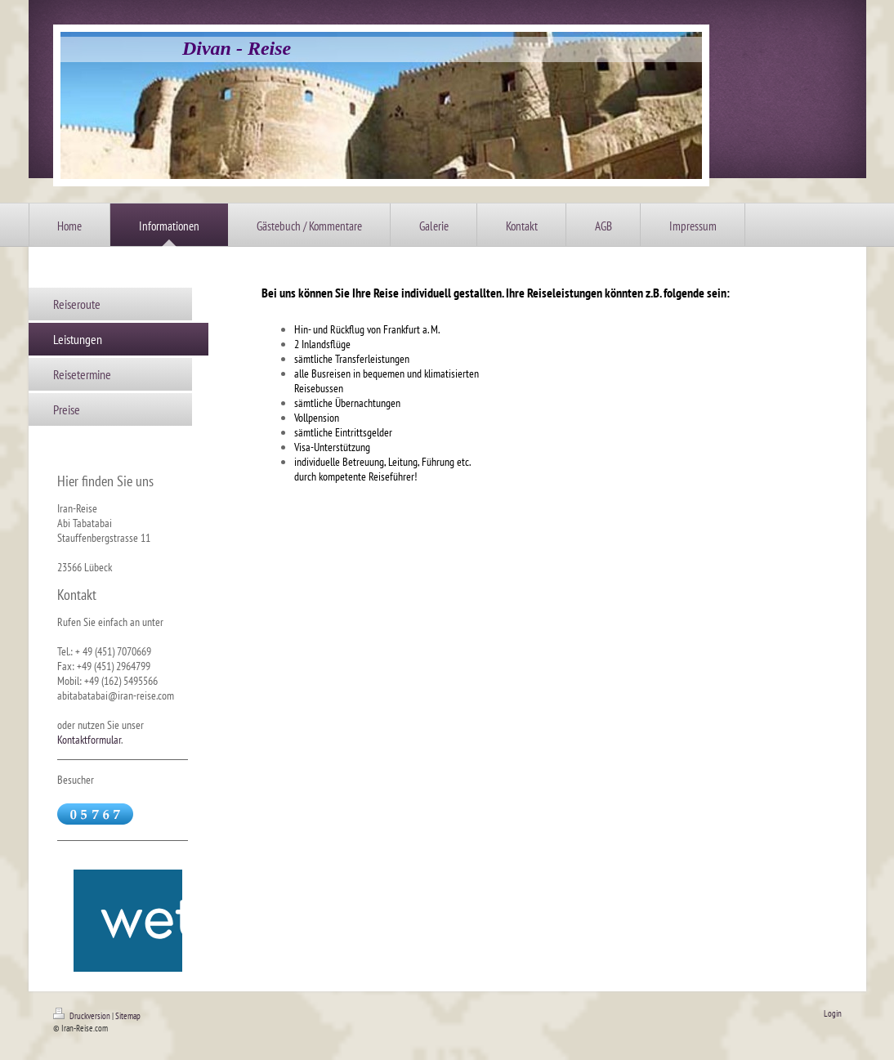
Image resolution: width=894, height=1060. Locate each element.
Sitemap (128, 1016)
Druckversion (82, 1016)
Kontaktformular (89, 739)
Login (833, 1013)
